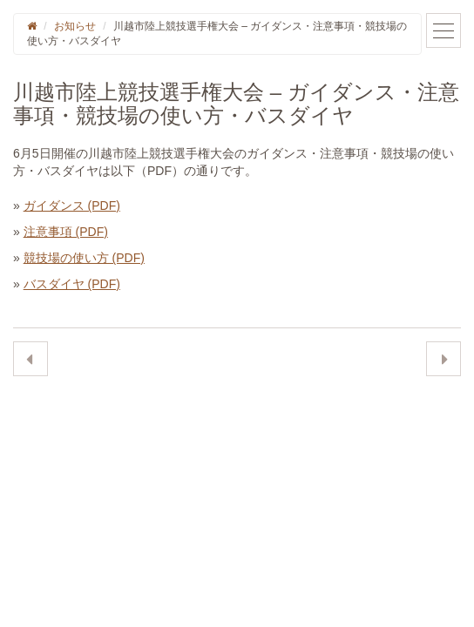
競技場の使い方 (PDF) (84, 258)
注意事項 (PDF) (66, 232)
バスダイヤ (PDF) (72, 284)
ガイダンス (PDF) (72, 205)
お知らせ (75, 26)
